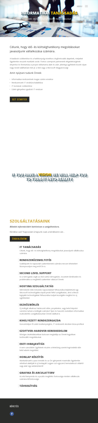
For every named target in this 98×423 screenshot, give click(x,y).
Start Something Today (49, 191)
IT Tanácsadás (30, 247)
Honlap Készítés (31, 357)
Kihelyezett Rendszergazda (40, 320)
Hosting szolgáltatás (36, 286)
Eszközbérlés (29, 304)
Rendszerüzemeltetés (35, 260)
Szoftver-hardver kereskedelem (43, 331)
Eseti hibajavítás (31, 344)
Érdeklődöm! (19, 238)
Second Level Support (35, 273)
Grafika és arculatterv (36, 372)
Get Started (19, 99)
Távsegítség (28, 386)
